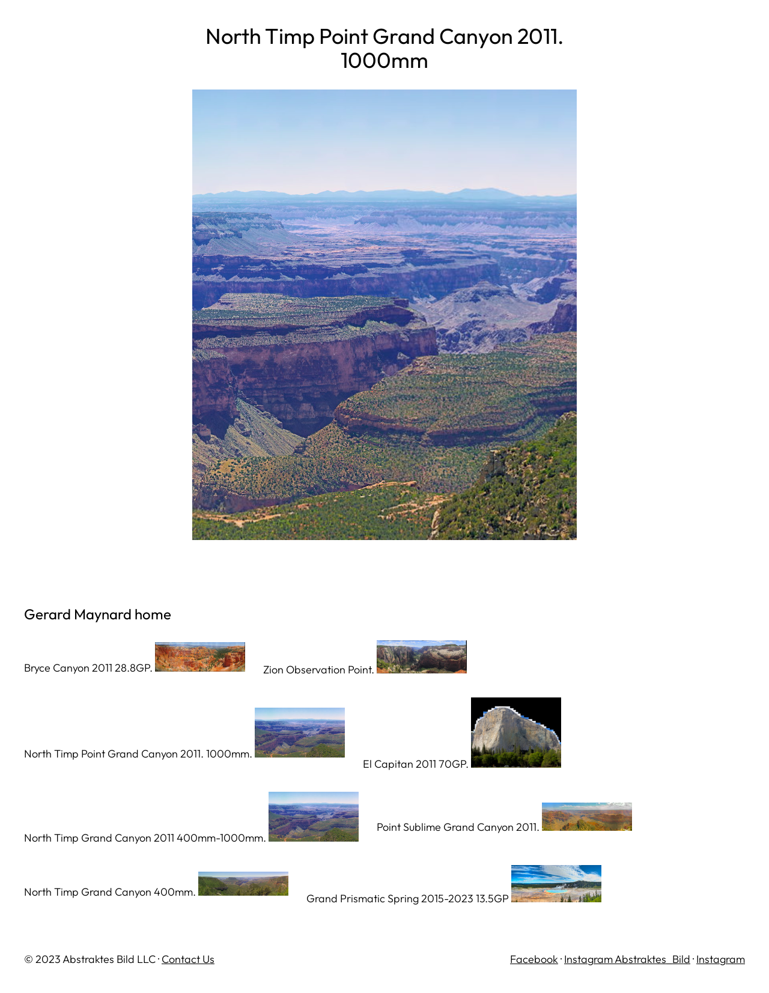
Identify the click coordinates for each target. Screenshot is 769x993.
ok (552, 959)
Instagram (720, 959)
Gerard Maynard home (97, 614)
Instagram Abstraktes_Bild (627, 959)
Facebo (528, 959)
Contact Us (188, 959)
